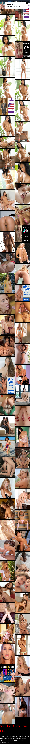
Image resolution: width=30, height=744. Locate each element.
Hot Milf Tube (16, 1)
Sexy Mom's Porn (24, 1)
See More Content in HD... (13, 728)
